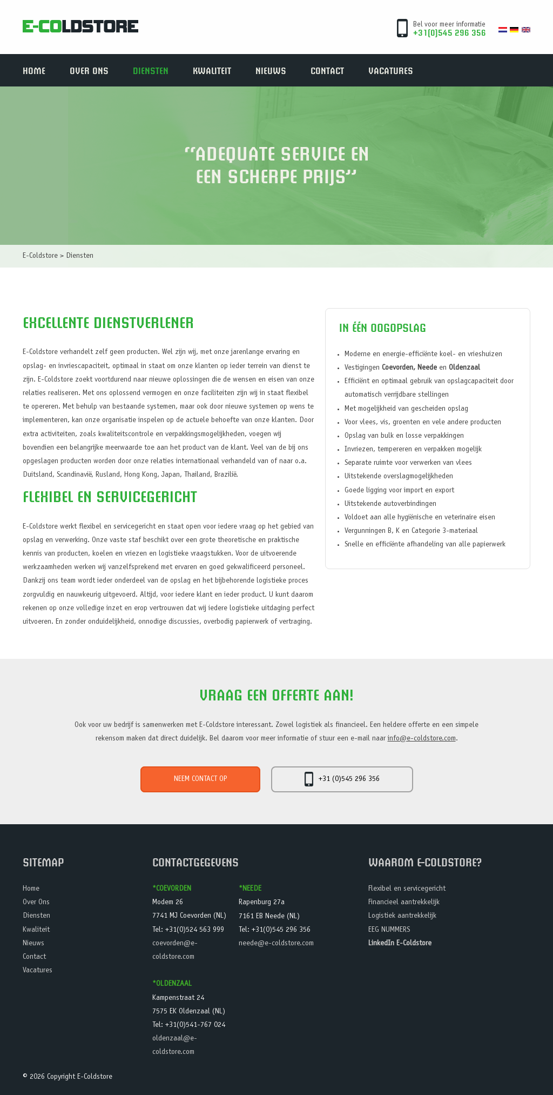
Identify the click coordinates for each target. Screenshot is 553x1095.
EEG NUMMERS (389, 930)
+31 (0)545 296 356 (342, 779)
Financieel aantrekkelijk (404, 902)
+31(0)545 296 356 (449, 32)
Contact (327, 70)
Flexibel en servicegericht (407, 889)
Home (34, 70)
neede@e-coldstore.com (276, 943)
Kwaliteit (212, 70)
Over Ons (89, 70)
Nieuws (270, 70)
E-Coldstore (40, 256)
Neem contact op (200, 779)
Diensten (150, 70)
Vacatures (390, 70)
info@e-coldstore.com (422, 739)
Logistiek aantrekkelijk (402, 916)
